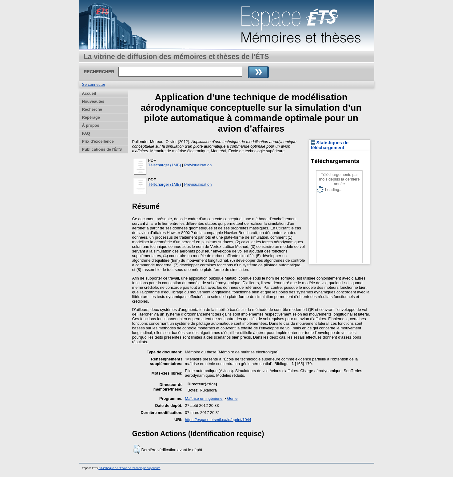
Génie (232, 398)
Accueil (89, 93)
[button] (136, 449)
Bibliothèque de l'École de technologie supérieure (129, 468)
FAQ (86, 133)
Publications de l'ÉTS (102, 149)
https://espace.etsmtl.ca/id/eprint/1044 (218, 419)
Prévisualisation (198, 165)
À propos (90, 125)
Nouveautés (93, 101)
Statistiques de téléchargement (330, 145)
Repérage (91, 117)
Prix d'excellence (98, 141)
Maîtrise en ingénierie (203, 398)
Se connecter (93, 84)
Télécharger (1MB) (164, 165)
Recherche (92, 109)
